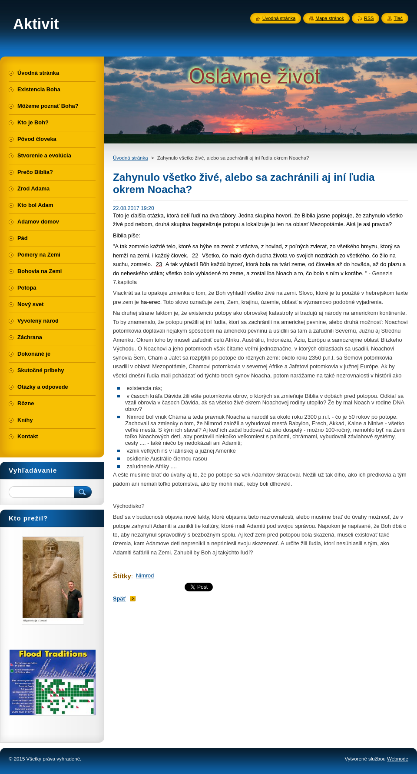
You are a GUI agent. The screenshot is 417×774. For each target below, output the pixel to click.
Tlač (398, 18)
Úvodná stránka (130, 157)
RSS (369, 18)
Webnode (397, 758)
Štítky (122, 576)
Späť (119, 598)
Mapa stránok (329, 18)
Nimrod (145, 575)
